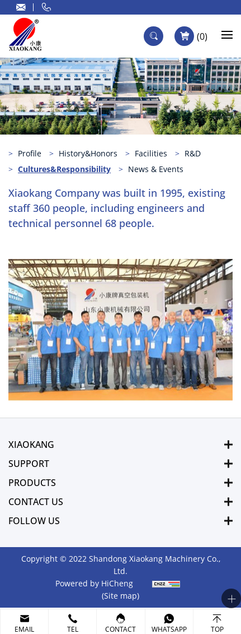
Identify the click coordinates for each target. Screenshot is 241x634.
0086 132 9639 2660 (46, 7)
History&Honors (88, 153)
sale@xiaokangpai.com (21, 7)
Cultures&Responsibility (64, 169)
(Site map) (120, 595)
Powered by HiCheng (94, 583)
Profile (29, 153)
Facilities (151, 153)
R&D (193, 153)
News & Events (155, 169)
